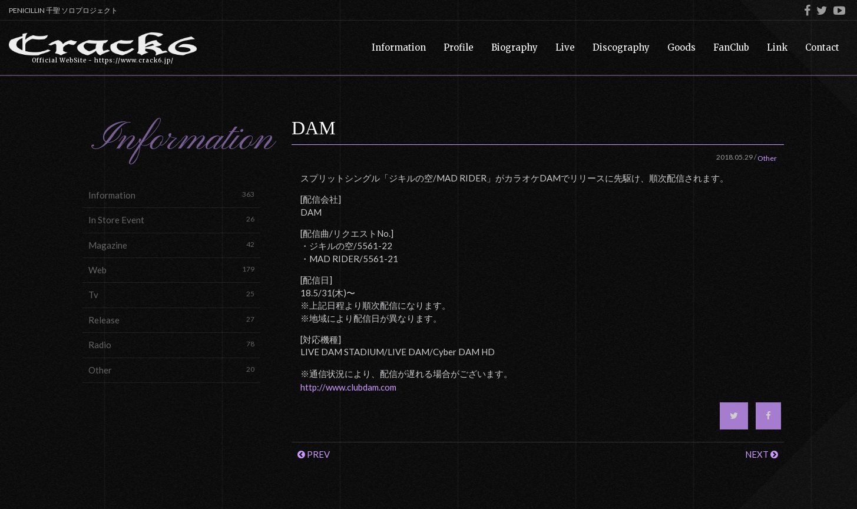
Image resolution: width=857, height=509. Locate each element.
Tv (171, 294)
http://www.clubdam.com (348, 387)
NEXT (761, 454)
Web (171, 269)
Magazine (171, 244)
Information (171, 194)
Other (171, 369)
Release (171, 319)
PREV (313, 454)
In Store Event (171, 219)
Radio (171, 344)
